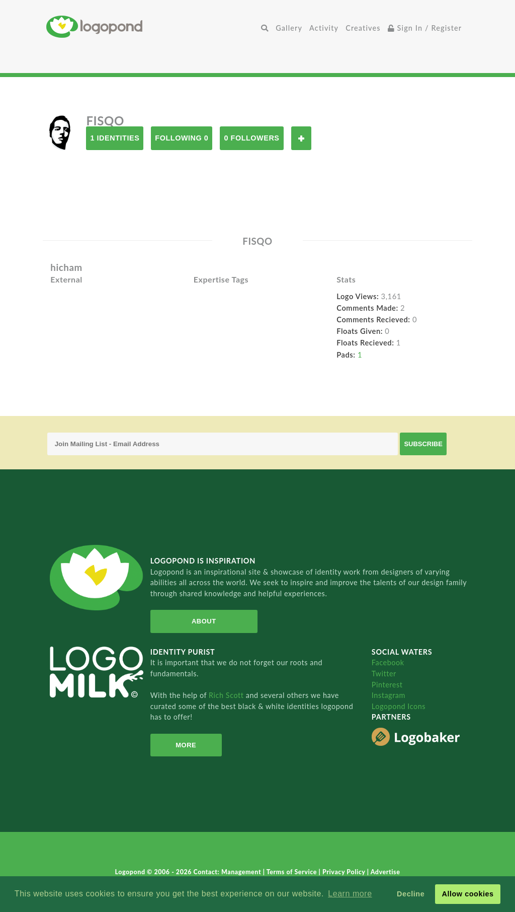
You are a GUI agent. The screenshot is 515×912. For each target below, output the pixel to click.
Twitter (384, 673)
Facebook (388, 662)
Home (152, 26)
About (204, 621)
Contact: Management (228, 872)
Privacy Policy (344, 872)
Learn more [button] (350, 893)
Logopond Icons (398, 706)
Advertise (385, 872)
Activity (323, 28)
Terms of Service (293, 872)
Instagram (388, 695)
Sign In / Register (425, 28)
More (186, 745)
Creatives (363, 28)
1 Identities (114, 138)
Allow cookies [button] (467, 894)
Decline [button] (410, 894)
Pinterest (387, 684)
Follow (301, 138)
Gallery (289, 28)
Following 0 (181, 138)
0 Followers (251, 138)
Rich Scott (227, 695)
